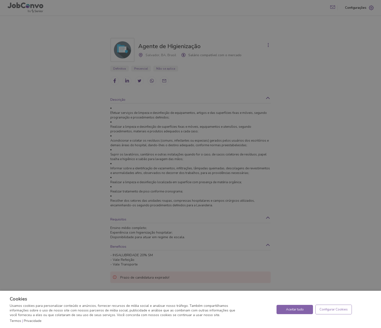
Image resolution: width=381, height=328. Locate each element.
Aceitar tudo (295, 309)
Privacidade (33, 321)
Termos (15, 321)
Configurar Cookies (334, 309)
